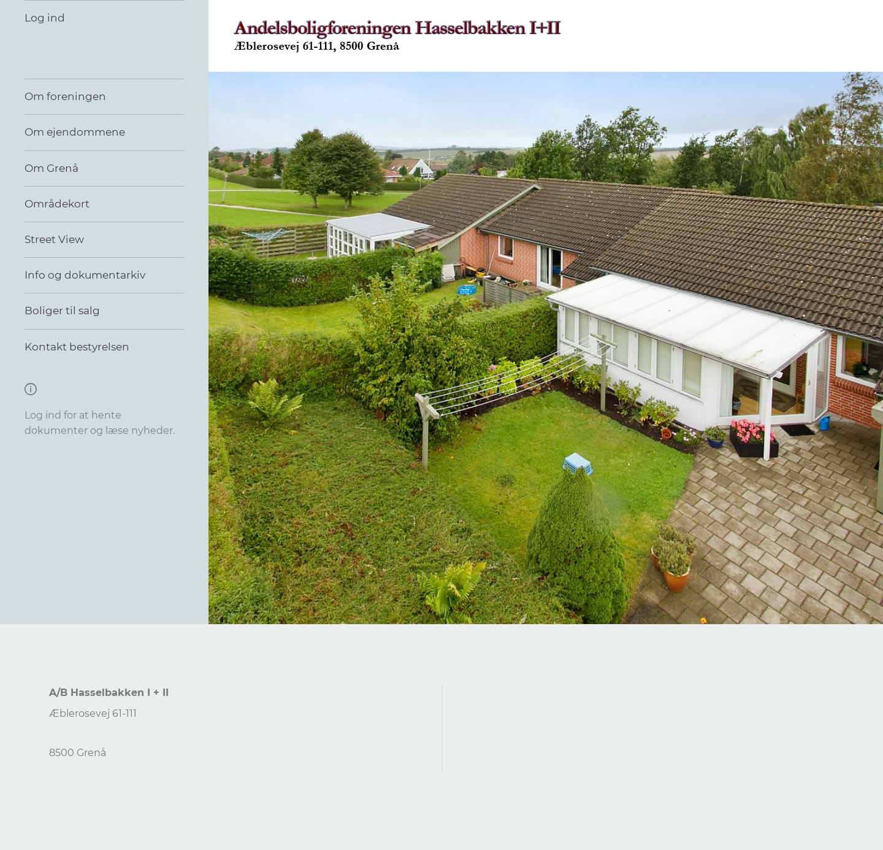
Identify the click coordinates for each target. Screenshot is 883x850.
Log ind (45, 18)
